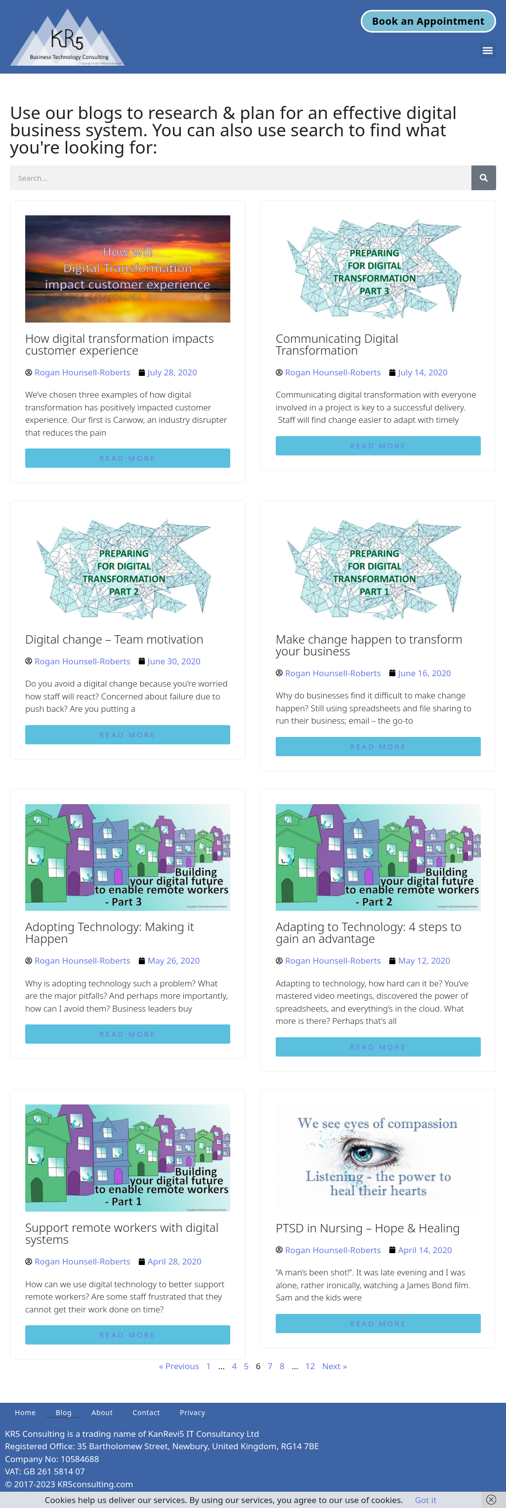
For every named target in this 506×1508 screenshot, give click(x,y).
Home (25, 1412)
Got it (426, 1500)
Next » (334, 1366)
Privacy (193, 1412)
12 (310, 1366)
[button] (488, 50)
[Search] (483, 177)
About (102, 1412)
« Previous (179, 1366)
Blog (64, 1412)
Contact (146, 1412)
